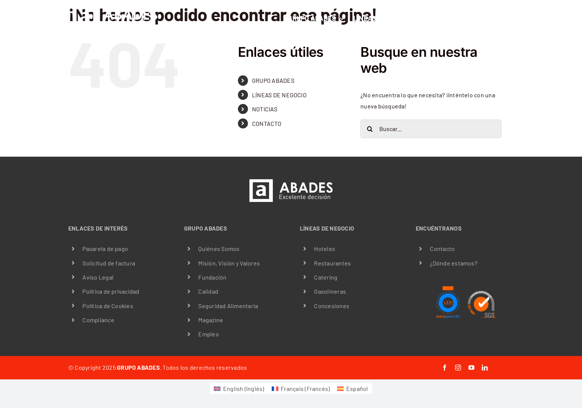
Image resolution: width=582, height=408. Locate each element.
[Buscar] (369, 129)
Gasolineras (330, 291)
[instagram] (458, 368)
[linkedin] (485, 368)
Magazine (210, 319)
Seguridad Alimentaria (228, 305)
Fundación (212, 277)
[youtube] (471, 368)
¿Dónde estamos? (453, 263)
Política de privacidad (110, 291)
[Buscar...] (430, 129)
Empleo (208, 333)
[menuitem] (239, 388)
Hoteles (324, 248)
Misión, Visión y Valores (229, 263)
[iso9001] (481, 287)
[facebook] (445, 368)
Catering (325, 277)
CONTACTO (266, 123)
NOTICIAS (264, 108)
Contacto (442, 248)
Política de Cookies (107, 305)
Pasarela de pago (105, 248)
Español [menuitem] (357, 388)
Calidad (208, 291)
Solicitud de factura (108, 263)
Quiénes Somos (218, 248)
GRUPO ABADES (273, 80)
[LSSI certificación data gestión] (448, 287)
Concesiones (331, 305)
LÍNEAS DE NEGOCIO (279, 94)
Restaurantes (332, 263)
